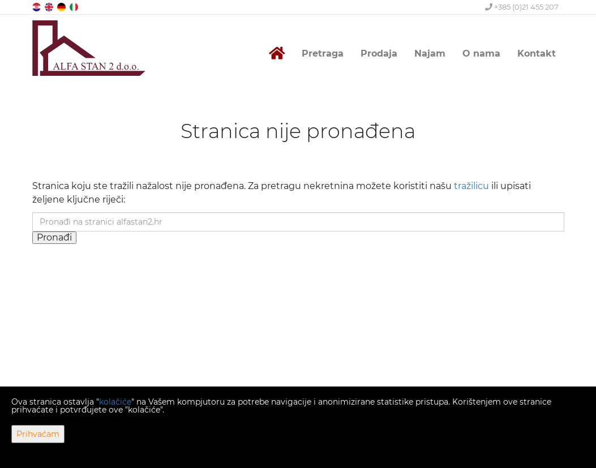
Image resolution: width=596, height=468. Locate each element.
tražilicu (471, 186)
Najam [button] (429, 53)
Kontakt (536, 53)
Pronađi (54, 237)
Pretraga (323, 53)
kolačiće (115, 402)
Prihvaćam (37, 434)
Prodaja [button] (379, 53)
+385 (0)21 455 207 (522, 6)
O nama (481, 53)
